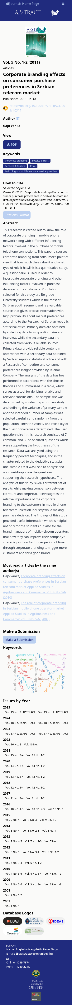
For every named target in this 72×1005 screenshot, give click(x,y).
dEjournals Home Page (22, 4)
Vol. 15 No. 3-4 (14, 755)
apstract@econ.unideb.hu (36, 953)
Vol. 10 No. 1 (56, 809)
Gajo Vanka (11, 126)
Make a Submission (19, 639)
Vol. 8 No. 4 (12, 830)
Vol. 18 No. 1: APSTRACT (53, 723)
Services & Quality (15, 166)
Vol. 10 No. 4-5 (14, 809)
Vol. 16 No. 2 (13, 744)
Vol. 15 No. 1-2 (35, 755)
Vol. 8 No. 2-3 (31, 830)
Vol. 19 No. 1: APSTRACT (53, 712)
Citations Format (17, 215)
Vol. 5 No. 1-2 (33, 863)
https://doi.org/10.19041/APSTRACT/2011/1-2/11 (35, 108)
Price (33, 166)
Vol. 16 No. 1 (32, 744)
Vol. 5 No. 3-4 (13, 863)
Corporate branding (16, 160)
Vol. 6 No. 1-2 (50, 852)
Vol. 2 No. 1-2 (13, 895)
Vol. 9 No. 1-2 (48, 820)
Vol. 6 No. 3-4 (31, 852)
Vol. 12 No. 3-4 (14, 787)
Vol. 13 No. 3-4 (14, 777)
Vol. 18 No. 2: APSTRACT (20, 723)
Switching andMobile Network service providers (31, 171)
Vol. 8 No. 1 (49, 830)
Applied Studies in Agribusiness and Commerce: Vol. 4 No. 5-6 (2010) (34, 592)
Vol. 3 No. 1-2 (53, 884)
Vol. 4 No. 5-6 (13, 873)
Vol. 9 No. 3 (30, 820)
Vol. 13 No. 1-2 (35, 777)
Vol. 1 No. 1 (12, 906)
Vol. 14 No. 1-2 (35, 766)
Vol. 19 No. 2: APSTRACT (20, 712)
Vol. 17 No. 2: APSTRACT (20, 733)
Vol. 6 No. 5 (12, 852)
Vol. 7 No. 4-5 (13, 841)
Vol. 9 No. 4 (12, 820)
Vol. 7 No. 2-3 (33, 841)
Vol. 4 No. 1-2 (53, 873)
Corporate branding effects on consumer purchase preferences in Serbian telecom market (34, 581)
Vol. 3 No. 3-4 (33, 884)
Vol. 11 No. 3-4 (14, 798)
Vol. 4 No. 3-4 (33, 873)
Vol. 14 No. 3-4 (14, 766)
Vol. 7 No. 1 (52, 841)
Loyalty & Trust (40, 160)
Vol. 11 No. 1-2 (35, 798)
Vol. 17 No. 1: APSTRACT (53, 733)
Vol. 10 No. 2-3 (35, 809)
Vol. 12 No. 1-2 (35, 787)
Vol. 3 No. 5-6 (13, 884)
